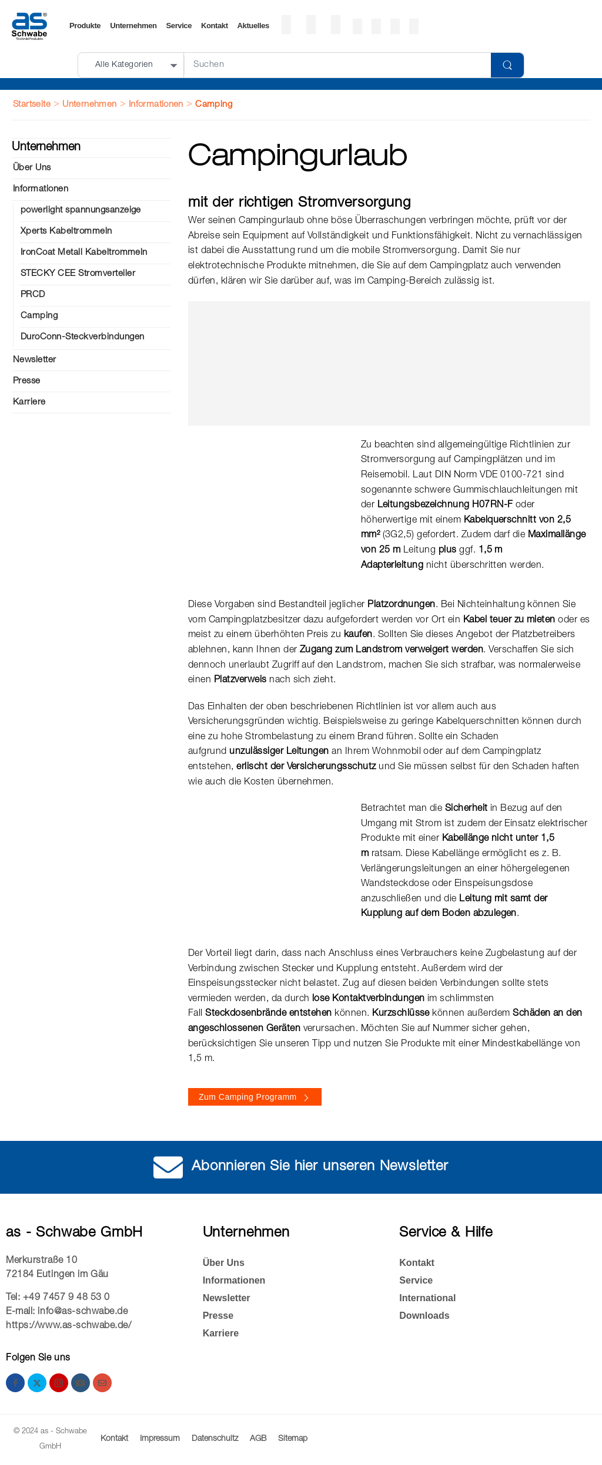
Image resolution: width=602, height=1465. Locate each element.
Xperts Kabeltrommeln (66, 231)
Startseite (32, 104)
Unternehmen (133, 26)
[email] (102, 1382)
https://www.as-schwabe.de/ (69, 1326)
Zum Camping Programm (248, 1097)
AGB (258, 1439)
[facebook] (15, 1382)
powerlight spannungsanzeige (81, 210)
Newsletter (34, 360)
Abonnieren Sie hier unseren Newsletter (320, 1167)
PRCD (33, 295)
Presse (27, 381)
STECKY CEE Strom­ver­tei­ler (78, 274)
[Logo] (29, 26)
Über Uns (32, 168)
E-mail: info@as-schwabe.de (67, 1312)
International (427, 1298)
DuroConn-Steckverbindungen (82, 337)
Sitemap (292, 1439)
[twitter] (37, 1382)
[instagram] (58, 1382)
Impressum (160, 1439)
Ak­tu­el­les (253, 26)
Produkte (85, 26)
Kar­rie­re (29, 402)
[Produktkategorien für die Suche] (131, 65)
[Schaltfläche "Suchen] (507, 65)
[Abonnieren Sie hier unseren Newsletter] (168, 1167)
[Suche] (337, 65)
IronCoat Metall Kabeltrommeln (84, 252)
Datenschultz (215, 1439)
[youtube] (80, 1382)
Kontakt (214, 26)
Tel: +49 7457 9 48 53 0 (58, 1298)
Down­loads (424, 1316)
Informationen (156, 104)
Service (179, 26)
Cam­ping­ (39, 316)
